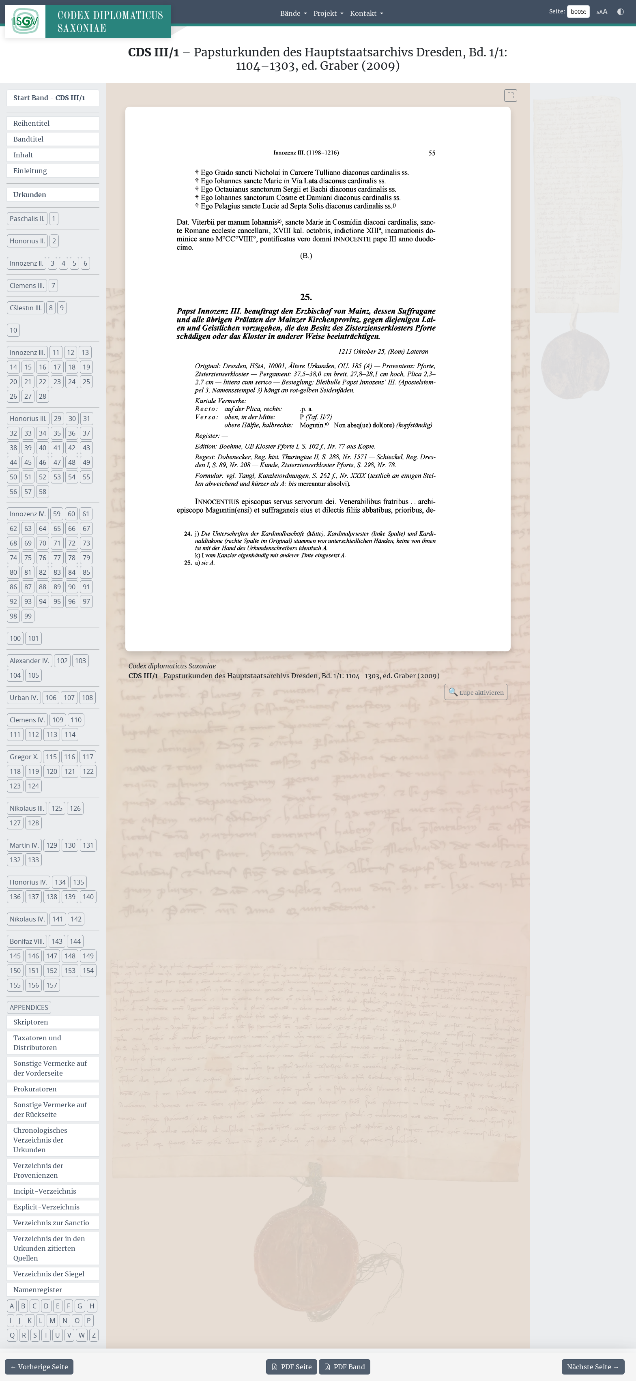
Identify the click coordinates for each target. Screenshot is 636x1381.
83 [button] (57, 572)
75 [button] (28, 557)
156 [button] (33, 985)
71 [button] (57, 543)
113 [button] (51, 734)
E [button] (58, 1306)
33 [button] (28, 433)
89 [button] (57, 586)
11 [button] (56, 352)
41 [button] (57, 447)
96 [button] (71, 601)
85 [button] (86, 572)
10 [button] (13, 330)
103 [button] (80, 660)
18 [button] (71, 367)
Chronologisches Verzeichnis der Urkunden (40, 1140)
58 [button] (42, 491)
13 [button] (85, 352)
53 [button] (57, 477)
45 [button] (28, 462)
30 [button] (72, 418)
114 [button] (69, 734)
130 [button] (69, 845)
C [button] (34, 1306)
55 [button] (86, 477)
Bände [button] (291, 13)
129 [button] (51, 845)
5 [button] (74, 263)
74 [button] (13, 557)
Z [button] (94, 1335)
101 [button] (33, 638)
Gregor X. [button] (24, 756)
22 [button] (42, 381)
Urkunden (29, 195)
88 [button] (42, 586)
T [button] (46, 1335)
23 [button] (57, 381)
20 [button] (13, 381)
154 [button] (88, 970)
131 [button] (88, 845)
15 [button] (28, 367)
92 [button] (13, 601)
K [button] (30, 1320)
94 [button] (42, 601)
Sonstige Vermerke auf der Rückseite (50, 1110)
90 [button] (71, 586)
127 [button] (15, 822)
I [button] (10, 1320)
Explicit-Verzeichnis (46, 1207)
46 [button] (42, 462)
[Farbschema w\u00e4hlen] (620, 11)
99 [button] (28, 616)
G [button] (79, 1306)
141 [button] (57, 919)
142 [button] (76, 919)
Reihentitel (31, 123)
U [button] (57, 1335)
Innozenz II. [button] (26, 263)
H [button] (92, 1306)
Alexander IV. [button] (29, 660)
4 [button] (63, 263)
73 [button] (86, 543)
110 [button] (76, 719)
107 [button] (69, 697)
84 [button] (71, 572)
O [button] (77, 1320)
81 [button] (28, 572)
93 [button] (28, 601)
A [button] (12, 1306)
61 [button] (86, 513)
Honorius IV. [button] (28, 882)
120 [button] (51, 771)
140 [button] (88, 896)
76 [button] (42, 557)
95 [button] (57, 601)
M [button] (52, 1320)
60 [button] (71, 513)
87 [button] (28, 586)
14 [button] (13, 367)
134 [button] (60, 882)
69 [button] (28, 543)
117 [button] (87, 756)
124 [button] (33, 786)
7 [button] (53, 285)
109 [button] (57, 719)
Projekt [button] (326, 13)
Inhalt (23, 155)
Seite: (557, 11)
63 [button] (28, 528)
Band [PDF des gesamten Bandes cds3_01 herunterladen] (344, 1367)
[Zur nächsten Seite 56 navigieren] (593, 1367)
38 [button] (13, 447)
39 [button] (28, 447)
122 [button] (88, 771)
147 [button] (51, 955)
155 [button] (15, 985)
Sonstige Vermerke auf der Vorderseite (50, 1068)
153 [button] (69, 970)
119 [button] (33, 771)
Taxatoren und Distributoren (37, 1043)
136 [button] (15, 896)
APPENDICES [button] (29, 1007)
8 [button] (51, 307)
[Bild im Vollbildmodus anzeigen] (510, 95)
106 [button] (50, 697)
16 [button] (42, 367)
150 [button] (15, 970)
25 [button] (86, 381)
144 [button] (75, 941)
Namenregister (37, 1290)
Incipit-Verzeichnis (44, 1191)
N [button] (64, 1320)
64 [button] (42, 528)
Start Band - (49, 98)
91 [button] (86, 586)
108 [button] (87, 697)
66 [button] (71, 528)
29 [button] (57, 418)
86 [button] (13, 586)
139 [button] (69, 896)
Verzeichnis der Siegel (48, 1274)
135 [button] (78, 882)
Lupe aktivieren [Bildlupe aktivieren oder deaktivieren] (476, 692)
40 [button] (42, 447)
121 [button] (69, 771)
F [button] (68, 1306)
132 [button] (15, 859)
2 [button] (54, 240)
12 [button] (70, 352)
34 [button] (42, 433)
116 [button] (69, 756)
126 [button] (75, 808)
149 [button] (88, 955)
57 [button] (28, 491)
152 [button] (51, 970)
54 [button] (71, 477)
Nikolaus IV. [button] (27, 919)
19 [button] (86, 367)
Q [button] (12, 1335)
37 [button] (86, 433)
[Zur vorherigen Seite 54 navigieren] (39, 1367)
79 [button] (86, 557)
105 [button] (33, 675)
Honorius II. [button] (27, 240)
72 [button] (71, 543)
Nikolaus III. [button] (27, 808)
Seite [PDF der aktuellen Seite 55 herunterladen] (291, 1367)
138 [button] (51, 896)
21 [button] (28, 381)
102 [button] (62, 660)
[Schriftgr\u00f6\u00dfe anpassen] (602, 11)
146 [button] (33, 955)
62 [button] (13, 528)
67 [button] (86, 528)
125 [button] (57, 808)
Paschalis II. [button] (27, 218)
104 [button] (15, 675)
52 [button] (42, 477)
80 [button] (13, 572)
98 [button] (13, 616)
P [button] (89, 1320)
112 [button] (33, 734)
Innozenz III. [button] (27, 352)
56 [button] (13, 491)
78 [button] (71, 557)
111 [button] (15, 734)
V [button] (69, 1335)
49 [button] (86, 462)
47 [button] (57, 462)
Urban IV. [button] (24, 697)
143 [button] (57, 941)
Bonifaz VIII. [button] (27, 941)
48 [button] (71, 462)
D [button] (46, 1306)
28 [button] (42, 396)
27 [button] (28, 396)
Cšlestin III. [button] (26, 307)
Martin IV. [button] (24, 845)
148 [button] (69, 955)
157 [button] (51, 985)
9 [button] (62, 307)
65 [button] (57, 528)
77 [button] (57, 557)
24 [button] (71, 381)
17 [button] (57, 367)
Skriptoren (30, 1022)
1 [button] (54, 218)
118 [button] (15, 771)
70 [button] (42, 543)
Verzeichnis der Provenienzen (38, 1170)
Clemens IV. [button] (27, 719)
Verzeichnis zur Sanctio (51, 1223)
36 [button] (71, 433)
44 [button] (13, 462)
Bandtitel (28, 139)
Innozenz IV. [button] (28, 513)
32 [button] (13, 433)
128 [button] (33, 822)
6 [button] (85, 263)
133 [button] (33, 859)
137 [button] (33, 896)
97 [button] (86, 601)
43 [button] (86, 447)
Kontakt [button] (364, 13)
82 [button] (42, 572)
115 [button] (51, 756)
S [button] (35, 1335)
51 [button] (28, 477)
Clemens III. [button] (27, 285)
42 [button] (71, 447)
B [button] (23, 1306)
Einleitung (30, 171)
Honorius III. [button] (28, 418)
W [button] (82, 1335)
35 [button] (57, 433)
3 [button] (52, 263)
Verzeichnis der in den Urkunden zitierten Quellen (49, 1248)
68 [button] (13, 543)
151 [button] (33, 970)
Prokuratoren (35, 1089)
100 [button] (15, 638)
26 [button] (13, 396)
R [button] (24, 1335)
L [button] (40, 1320)
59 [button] (56, 513)
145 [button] (15, 955)
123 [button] (15, 786)
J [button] (19, 1320)
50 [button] (13, 477)
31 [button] (86, 418)
